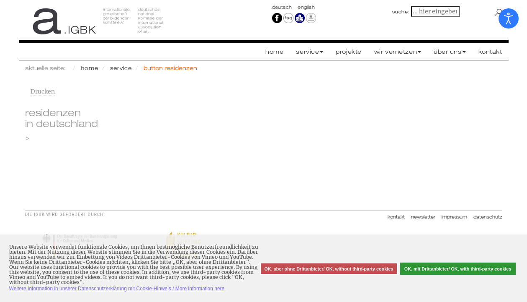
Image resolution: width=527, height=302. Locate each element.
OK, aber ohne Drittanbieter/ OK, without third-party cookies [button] (328, 268)
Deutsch (283, 7)
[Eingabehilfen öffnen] (509, 18)
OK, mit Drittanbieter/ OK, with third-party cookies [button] (458, 268)
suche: (401, 12)
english (306, 7)
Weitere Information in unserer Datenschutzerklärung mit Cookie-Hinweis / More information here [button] (117, 289)
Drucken (43, 91)
